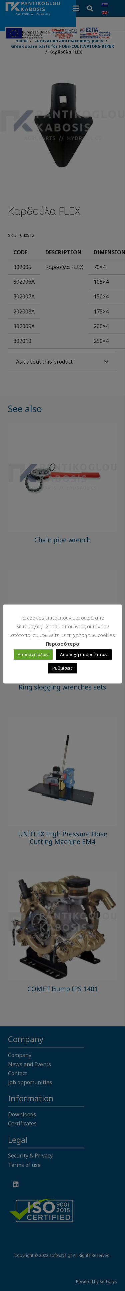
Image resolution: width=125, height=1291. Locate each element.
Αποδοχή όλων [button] (33, 654)
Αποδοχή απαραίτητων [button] (84, 654)
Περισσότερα (62, 643)
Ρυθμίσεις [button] (62, 668)
